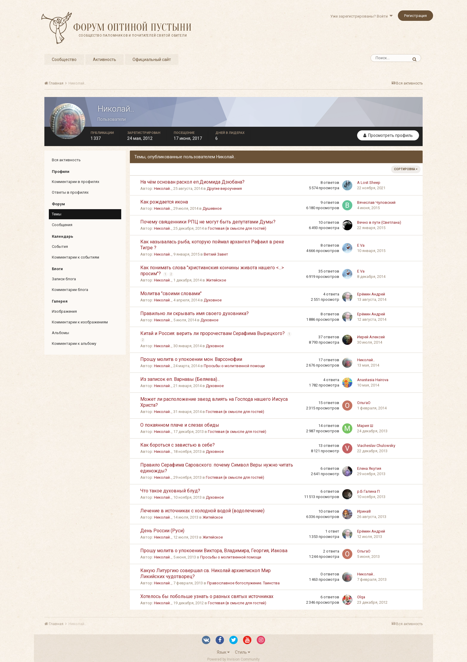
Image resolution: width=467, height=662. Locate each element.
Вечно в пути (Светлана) (379, 222)
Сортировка (406, 169)
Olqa (361, 597)
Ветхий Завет (216, 254)
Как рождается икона (164, 202)
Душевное (212, 208)
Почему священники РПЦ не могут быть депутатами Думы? (207, 222)
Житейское (216, 280)
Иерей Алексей (371, 337)
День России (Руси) (162, 530)
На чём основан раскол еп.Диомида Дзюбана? (192, 182)
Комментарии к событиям (75, 257)
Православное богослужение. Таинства (243, 583)
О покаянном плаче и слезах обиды (179, 425)
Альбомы (60, 333)
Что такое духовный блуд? (170, 491)
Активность (104, 59)
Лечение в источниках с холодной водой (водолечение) (202, 511)
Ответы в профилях (70, 192)
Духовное (213, 300)
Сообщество (64, 59)
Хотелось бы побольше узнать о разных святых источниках (206, 596)
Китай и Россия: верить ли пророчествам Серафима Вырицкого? (213, 333)
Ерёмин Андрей (371, 294)
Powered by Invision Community (233, 659)
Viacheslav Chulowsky (376, 445)
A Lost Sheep (368, 182)
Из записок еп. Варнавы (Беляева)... (180, 379)
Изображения (64, 311)
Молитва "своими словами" (171, 293)
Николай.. (163, 188)
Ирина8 (364, 511)
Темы (56, 214)
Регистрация (415, 15)
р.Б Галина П (368, 491)
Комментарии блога (70, 289)
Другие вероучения (224, 188)
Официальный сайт (152, 59)
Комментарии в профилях (75, 181)
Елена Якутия (369, 468)
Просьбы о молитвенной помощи (234, 366)
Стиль (242, 652)
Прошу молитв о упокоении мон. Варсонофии (191, 359)
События (60, 246)
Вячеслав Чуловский (376, 202)
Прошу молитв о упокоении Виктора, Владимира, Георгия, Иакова (213, 550)
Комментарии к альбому (74, 343)
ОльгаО (364, 402)
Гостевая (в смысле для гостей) (237, 228)
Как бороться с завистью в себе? (177, 445)
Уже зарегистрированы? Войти (361, 16)
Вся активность (66, 160)
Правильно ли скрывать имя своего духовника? (194, 313)
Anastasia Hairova (372, 380)
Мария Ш (365, 425)
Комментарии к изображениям (80, 322)
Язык (223, 652)
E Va (361, 245)
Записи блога (64, 279)
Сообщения (62, 225)
